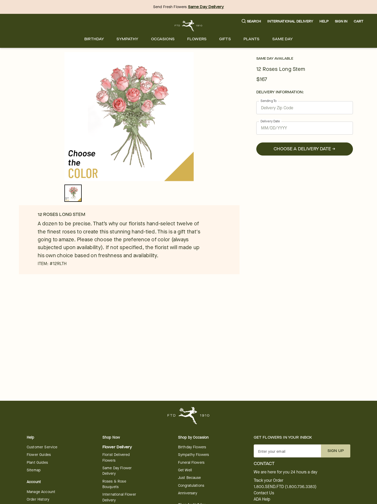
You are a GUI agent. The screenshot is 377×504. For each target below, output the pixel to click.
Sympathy (127, 39)
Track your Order (268, 480)
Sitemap (34, 470)
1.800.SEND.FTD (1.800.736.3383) (285, 487)
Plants (251, 39)
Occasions (163, 39)
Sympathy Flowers (193, 454)
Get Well (185, 470)
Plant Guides (37, 462)
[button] (251, 21)
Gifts (225, 39)
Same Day (282, 39)
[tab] (129, 116)
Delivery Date (270, 121)
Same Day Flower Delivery (117, 471)
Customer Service (42, 447)
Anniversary (187, 493)
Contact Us (264, 493)
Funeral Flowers (191, 462)
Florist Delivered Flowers (116, 457)
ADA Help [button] (262, 499)
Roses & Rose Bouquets (114, 484)
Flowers (197, 39)
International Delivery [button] (290, 21)
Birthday (94, 39)
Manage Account (41, 491)
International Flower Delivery (119, 497)
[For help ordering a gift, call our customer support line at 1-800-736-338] (188, 25)
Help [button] (324, 21)
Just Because (189, 477)
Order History (38, 499)
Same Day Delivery (206, 6)
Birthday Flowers (192, 447)
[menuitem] (94, 39)
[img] (129, 116)
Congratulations (191, 485)
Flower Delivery (117, 447)
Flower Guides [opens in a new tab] (39, 454)
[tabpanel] (129, 116)
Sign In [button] (341, 21)
